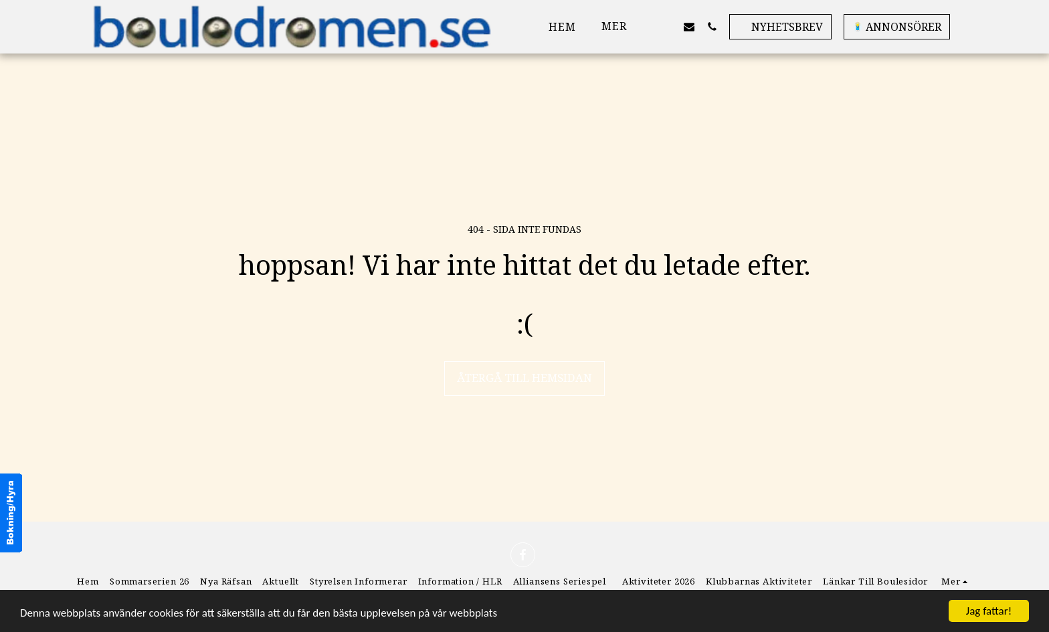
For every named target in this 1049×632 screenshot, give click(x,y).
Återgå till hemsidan (524, 377)
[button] (666, 26)
